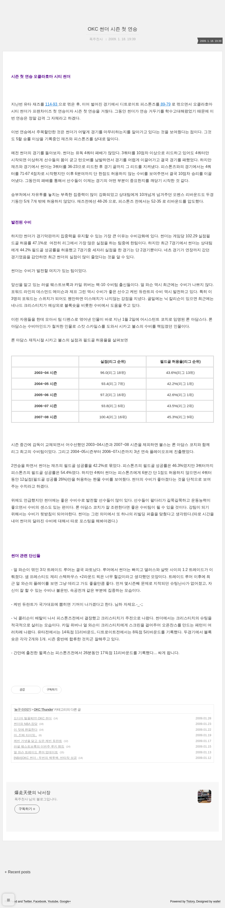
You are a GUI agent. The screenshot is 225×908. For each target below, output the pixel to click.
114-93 (51, 104)
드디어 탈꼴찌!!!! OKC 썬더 (33, 718)
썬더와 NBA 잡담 (25, 724)
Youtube (53, 901)
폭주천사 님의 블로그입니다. (35, 799)
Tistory (190, 901)
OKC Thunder (43, 709)
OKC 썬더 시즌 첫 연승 (112, 29)
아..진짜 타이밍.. (25, 735)
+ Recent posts (17, 872)
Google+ (65, 901)
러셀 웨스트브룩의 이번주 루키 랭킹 (39, 746)
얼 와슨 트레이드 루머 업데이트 (36, 752)
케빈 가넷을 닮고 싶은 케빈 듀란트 (38, 741)
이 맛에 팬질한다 (25, 729)
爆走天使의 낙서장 (32, 792)
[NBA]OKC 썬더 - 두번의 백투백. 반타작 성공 (45, 758)
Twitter (27, 901)
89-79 (165, 104)
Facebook (39, 901)
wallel (216, 901)
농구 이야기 (22, 709)
